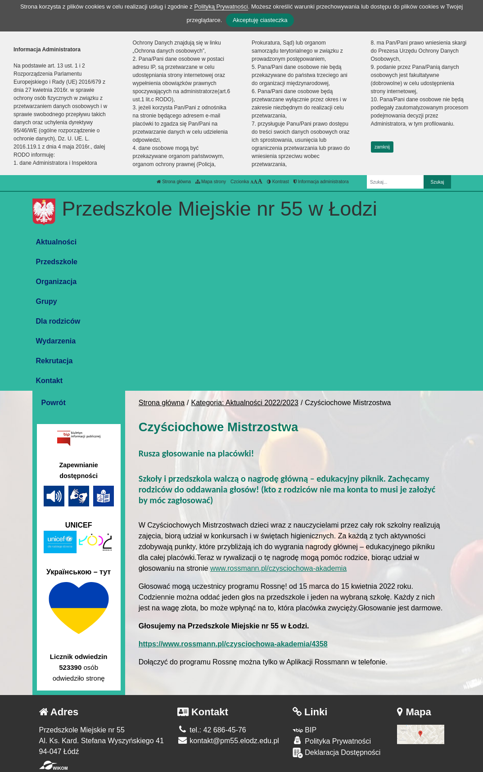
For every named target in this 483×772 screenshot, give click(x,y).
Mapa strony (210, 181)
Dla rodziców (58, 321)
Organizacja (56, 281)
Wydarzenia (56, 341)
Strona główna (174, 181)
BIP (304, 730)
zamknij (382, 146)
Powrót (53, 402)
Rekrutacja (54, 361)
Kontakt (49, 380)
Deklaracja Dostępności (337, 753)
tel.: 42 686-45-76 (211, 730)
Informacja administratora (321, 181)
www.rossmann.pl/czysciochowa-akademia (278, 568)
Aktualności (56, 242)
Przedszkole (56, 262)
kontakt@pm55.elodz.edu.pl (228, 741)
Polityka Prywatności (332, 740)
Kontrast (278, 181)
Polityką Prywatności (221, 6)
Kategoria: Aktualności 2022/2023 (244, 402)
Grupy (46, 301)
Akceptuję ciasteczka (260, 20)
